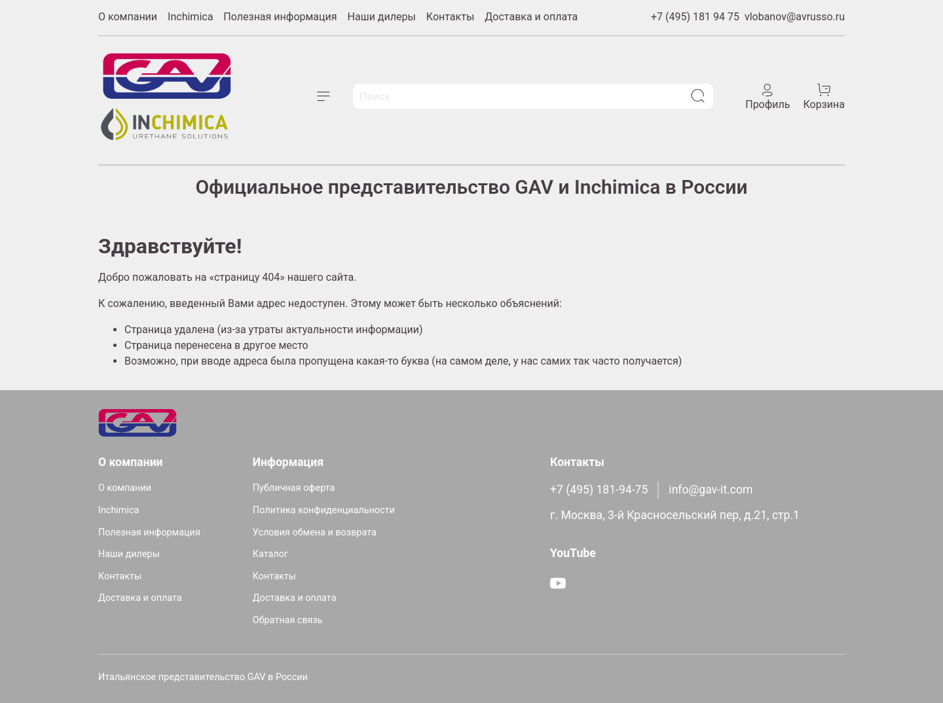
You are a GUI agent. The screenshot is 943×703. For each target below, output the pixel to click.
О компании (127, 16)
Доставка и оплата (531, 16)
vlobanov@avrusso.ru (795, 16)
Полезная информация (280, 16)
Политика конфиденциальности (324, 510)
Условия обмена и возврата (315, 532)
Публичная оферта (294, 488)
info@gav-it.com (710, 489)
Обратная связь (288, 620)
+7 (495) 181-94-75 (599, 489)
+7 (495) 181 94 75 (695, 16)
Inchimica (190, 16)
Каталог (270, 554)
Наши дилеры (382, 16)
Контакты (450, 16)
